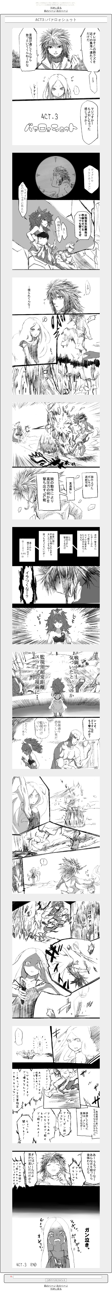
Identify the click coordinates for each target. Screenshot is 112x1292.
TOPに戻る (56, 8)
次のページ (62, 11)
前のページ (50, 11)
